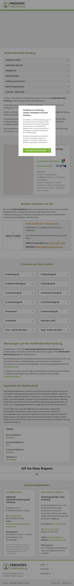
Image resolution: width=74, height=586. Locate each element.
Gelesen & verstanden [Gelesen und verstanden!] (36, 150)
